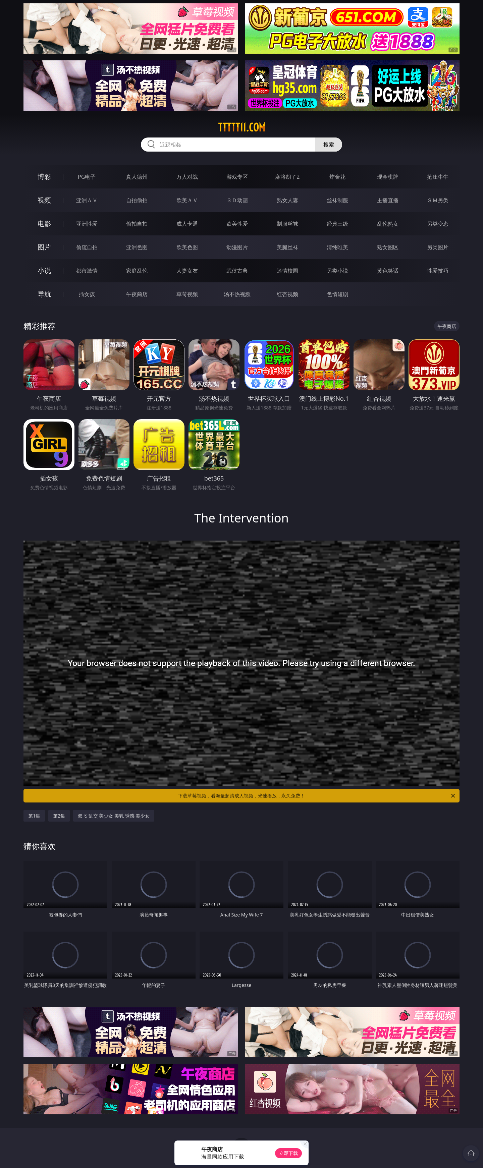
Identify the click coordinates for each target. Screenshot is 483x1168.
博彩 (44, 176)
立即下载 (288, 1153)
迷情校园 (287, 270)
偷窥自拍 (87, 247)
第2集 (59, 816)
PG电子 (87, 176)
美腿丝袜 (287, 247)
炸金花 (337, 176)
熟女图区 (387, 247)
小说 (44, 270)
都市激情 (87, 270)
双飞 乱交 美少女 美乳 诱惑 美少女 (114, 816)
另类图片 (437, 247)
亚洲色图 (137, 247)
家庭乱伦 (137, 270)
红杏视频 (287, 294)
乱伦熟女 (387, 223)
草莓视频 (187, 294)
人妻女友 (187, 270)
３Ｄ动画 (237, 200)
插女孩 (87, 294)
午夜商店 (137, 294)
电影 (44, 223)
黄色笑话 (387, 270)
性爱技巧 (437, 270)
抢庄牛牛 (437, 176)
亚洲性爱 (87, 223)
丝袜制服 (337, 200)
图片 (44, 247)
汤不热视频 (237, 294)
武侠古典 (237, 270)
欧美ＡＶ (187, 200)
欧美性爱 (237, 223)
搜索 (328, 144)
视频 (44, 200)
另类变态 (437, 223)
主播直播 (387, 200)
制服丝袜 (287, 223)
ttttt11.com (241, 127)
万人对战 (187, 176)
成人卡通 (187, 223)
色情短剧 (337, 294)
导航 (44, 293)
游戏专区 (237, 176)
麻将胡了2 (287, 176)
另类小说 (337, 270)
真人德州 (137, 176)
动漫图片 (237, 247)
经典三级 (337, 223)
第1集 (34, 816)
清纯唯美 (337, 247)
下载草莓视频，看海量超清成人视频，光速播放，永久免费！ (317, 796)
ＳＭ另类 (437, 200)
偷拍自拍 (137, 223)
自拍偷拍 (137, 200)
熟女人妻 (287, 200)
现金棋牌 (387, 176)
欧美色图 (187, 247)
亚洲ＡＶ (87, 200)
